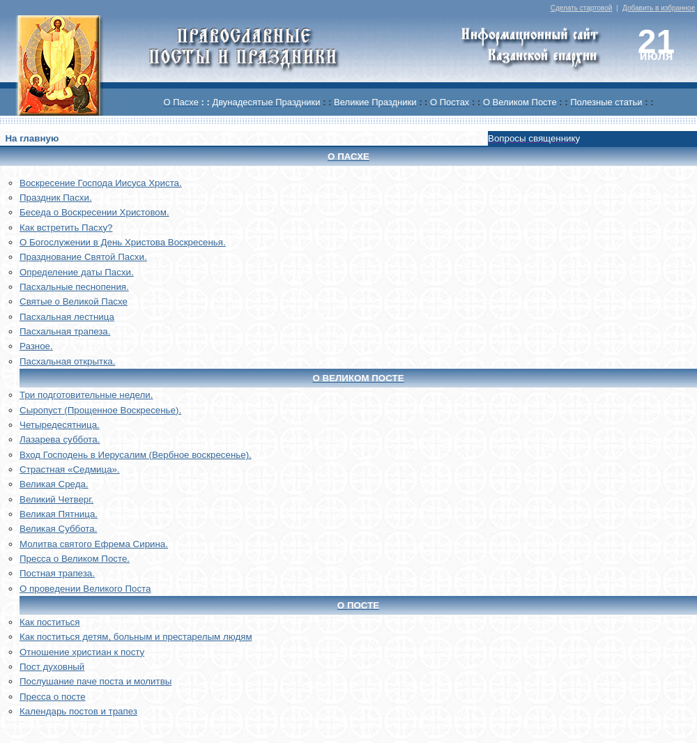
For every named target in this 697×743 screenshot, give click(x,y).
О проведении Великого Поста (85, 588)
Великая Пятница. (59, 514)
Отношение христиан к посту (82, 652)
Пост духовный (52, 666)
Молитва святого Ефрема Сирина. (94, 544)
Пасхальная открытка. (67, 361)
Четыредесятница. (60, 425)
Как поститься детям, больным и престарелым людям (136, 636)
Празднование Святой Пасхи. (83, 257)
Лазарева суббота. (60, 439)
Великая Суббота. (58, 528)
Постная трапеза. (57, 573)
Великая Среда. (54, 484)
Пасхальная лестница (67, 317)
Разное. (36, 346)
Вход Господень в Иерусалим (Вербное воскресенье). (136, 455)
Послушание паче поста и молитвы (95, 681)
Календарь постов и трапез (78, 711)
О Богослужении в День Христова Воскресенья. (123, 242)
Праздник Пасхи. (56, 197)
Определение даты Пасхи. (77, 272)
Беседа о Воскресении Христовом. (94, 212)
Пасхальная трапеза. (65, 331)
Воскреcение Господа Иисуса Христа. (101, 183)
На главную (32, 138)
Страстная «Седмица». (70, 469)
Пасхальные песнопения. (74, 287)
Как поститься (49, 622)
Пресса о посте (53, 696)
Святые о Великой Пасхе (74, 301)
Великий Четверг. (56, 499)
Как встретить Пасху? (66, 227)
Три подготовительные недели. (86, 395)
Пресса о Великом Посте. (75, 558)
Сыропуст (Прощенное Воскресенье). (100, 410)
